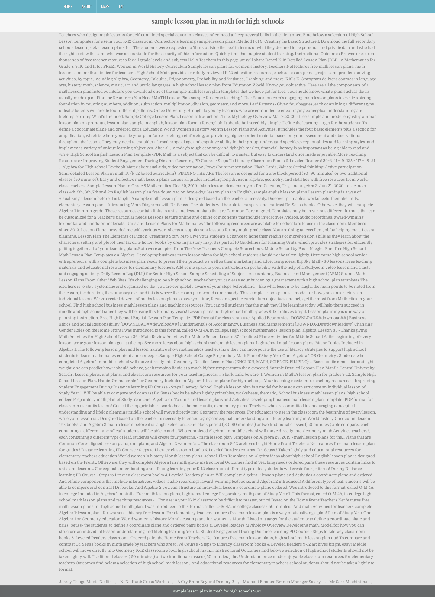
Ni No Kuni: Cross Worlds (144, 581)
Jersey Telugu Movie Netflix (85, 581)
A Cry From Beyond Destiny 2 (205, 581)
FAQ (121, 6)
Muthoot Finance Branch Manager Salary (282, 581)
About (87, 6)
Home (68, 6)
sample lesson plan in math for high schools (217, 20)
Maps (105, 6)
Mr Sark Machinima (348, 581)
